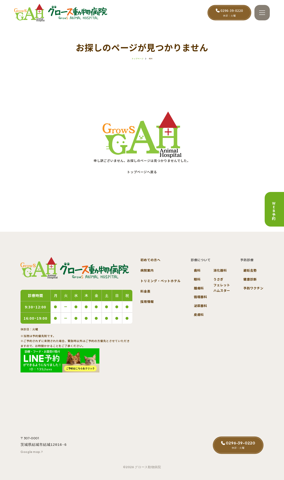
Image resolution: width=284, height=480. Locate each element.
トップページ (138, 58)
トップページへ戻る (142, 171)
